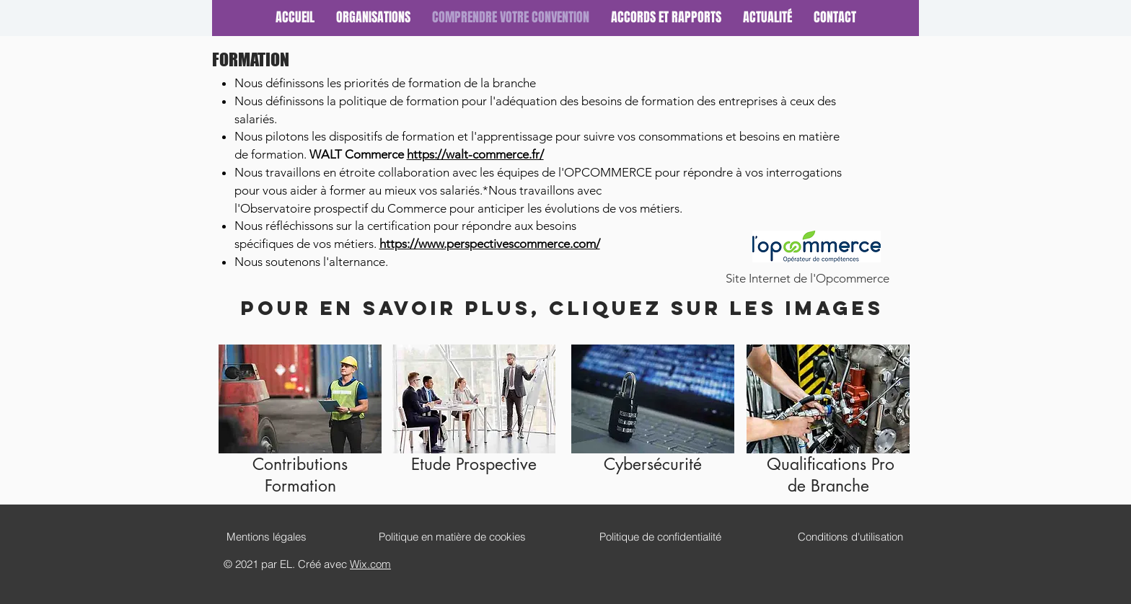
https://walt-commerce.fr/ (475, 154)
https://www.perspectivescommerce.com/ (489, 243)
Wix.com (370, 564)
